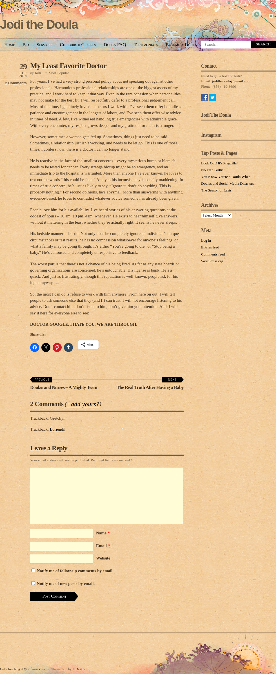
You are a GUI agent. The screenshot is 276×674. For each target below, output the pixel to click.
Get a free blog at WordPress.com (22, 669)
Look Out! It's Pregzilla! (219, 163)
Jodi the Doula (39, 24)
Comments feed (213, 254)
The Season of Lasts (216, 190)
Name (103, 533)
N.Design (78, 669)
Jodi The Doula (216, 115)
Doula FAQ (115, 44)
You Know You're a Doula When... (227, 177)
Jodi (38, 73)
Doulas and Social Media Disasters (227, 183)
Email (103, 545)
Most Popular (58, 73)
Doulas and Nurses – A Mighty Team (63, 384)
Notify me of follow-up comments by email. (75, 571)
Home (9, 44)
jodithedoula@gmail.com (231, 81)
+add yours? (83, 404)
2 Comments (16, 83)
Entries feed (210, 247)
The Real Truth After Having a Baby (150, 384)
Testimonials (146, 44)
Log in (206, 240)
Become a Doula (181, 44)
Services (44, 44)
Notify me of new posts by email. (66, 583)
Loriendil (57, 429)
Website (103, 558)
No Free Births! (213, 170)
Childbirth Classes (78, 44)
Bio (26, 44)
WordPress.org (212, 261)
